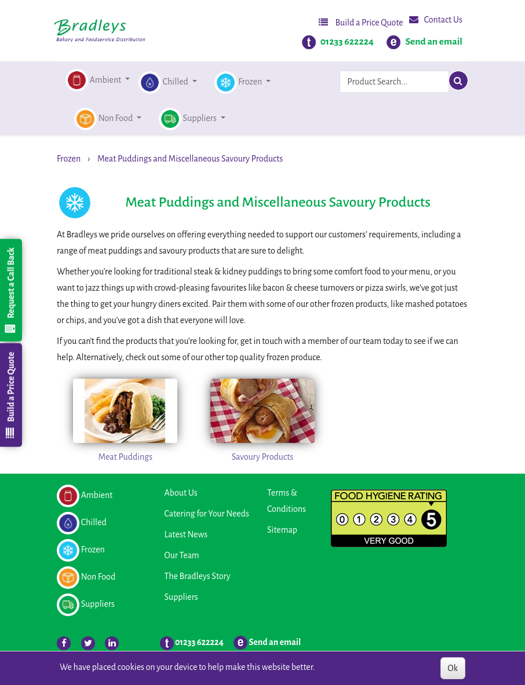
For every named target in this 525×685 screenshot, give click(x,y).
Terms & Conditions (286, 501)
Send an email (433, 41)
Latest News (186, 534)
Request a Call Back (10, 290)
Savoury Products (262, 456)
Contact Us (435, 19)
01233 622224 (347, 41)
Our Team (182, 555)
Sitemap (282, 529)
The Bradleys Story (198, 576)
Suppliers (181, 597)
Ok (453, 668)
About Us (181, 492)
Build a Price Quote (361, 22)
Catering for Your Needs (207, 513)
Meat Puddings (125, 456)
